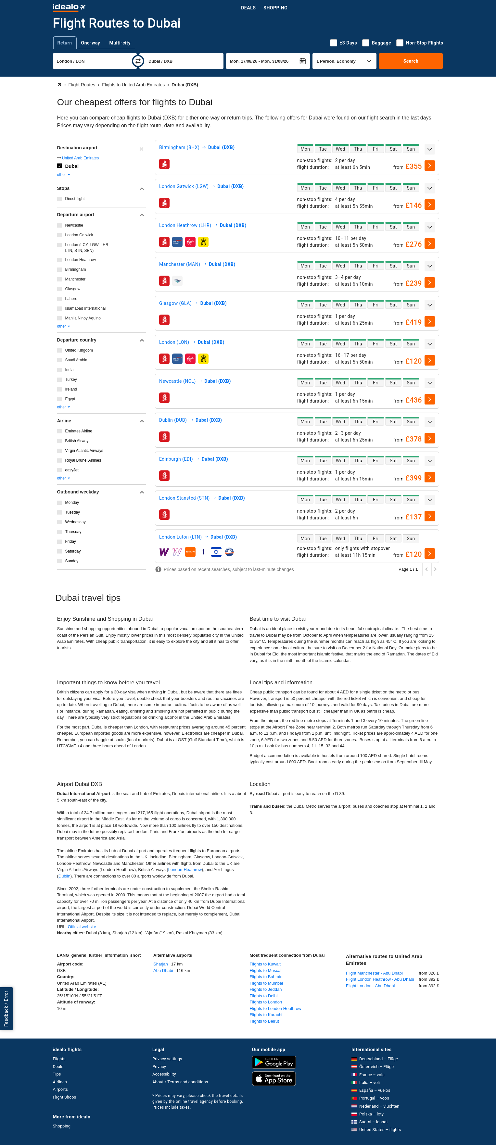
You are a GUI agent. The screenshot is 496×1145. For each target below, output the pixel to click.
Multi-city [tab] (120, 42)
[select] (430, 165)
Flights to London (266, 1002)
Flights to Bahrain (266, 976)
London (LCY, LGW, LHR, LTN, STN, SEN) (87, 248)
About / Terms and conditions (180, 1081)
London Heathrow (80, 259)
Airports (60, 1089)
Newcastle (74, 225)
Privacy (159, 1066)
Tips (57, 1074)
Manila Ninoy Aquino (83, 318)
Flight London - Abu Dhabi (370, 985)
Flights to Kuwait (265, 964)
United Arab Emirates (80, 158)
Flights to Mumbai (266, 983)
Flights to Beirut (264, 1021)
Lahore (71, 298)
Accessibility (164, 1074)
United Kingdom (79, 350)
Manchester (75, 279)
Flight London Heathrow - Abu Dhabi (380, 979)
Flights (59, 1058)
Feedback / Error (6, 1009)
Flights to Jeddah (266, 989)
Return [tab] (64, 42)
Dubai (72, 166)
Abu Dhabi (163, 970)
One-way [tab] (90, 42)
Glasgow (73, 289)
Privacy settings (167, 1058)
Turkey (71, 379)
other (64, 174)
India (69, 369)
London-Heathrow (185, 869)
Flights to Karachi (266, 1014)
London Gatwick (79, 235)
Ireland (71, 389)
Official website (82, 926)
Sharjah (160, 964)
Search (411, 61)
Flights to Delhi (264, 995)
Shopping (275, 7)
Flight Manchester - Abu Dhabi (374, 973)
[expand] (430, 149)
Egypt (70, 399)
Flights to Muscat (266, 970)
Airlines (60, 1081)
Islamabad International (85, 308)
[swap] (138, 61)
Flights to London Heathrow (275, 1008)
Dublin (64, 876)
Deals (248, 7)
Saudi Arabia (76, 360)
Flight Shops (64, 1097)
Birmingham (75, 269)
